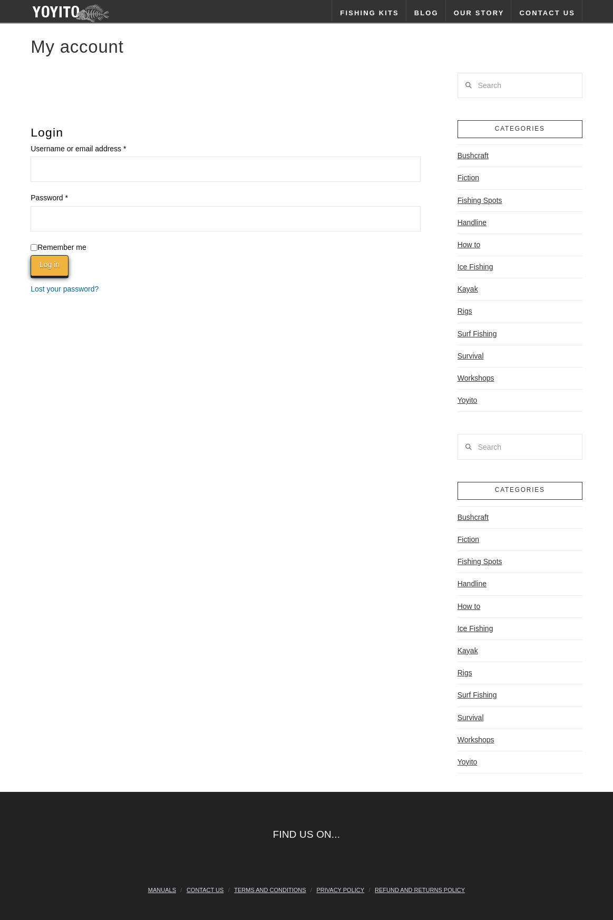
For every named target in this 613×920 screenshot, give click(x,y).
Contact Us (205, 890)
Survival (471, 356)
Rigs (465, 311)
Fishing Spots (480, 200)
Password (64, 196)
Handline (472, 222)
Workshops (476, 378)
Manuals (162, 890)
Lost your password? (65, 289)
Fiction (468, 177)
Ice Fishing (475, 267)
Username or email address (93, 147)
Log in (50, 264)
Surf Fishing (477, 334)
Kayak (468, 289)
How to (469, 244)
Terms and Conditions (270, 890)
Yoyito (468, 400)
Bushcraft (473, 155)
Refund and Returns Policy (420, 890)
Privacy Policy (340, 890)
